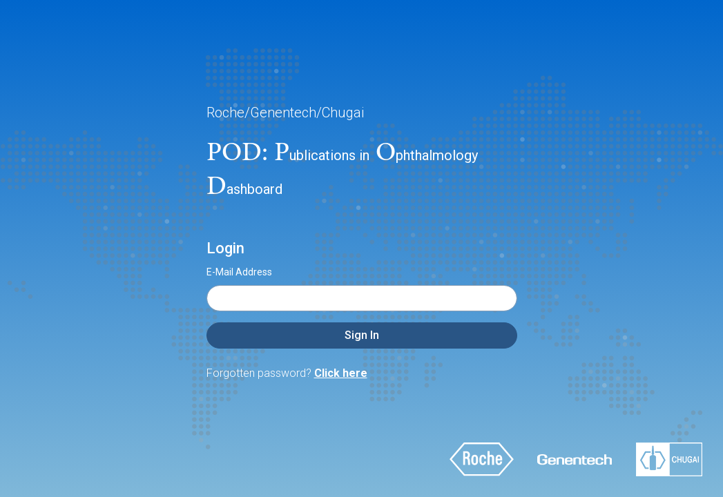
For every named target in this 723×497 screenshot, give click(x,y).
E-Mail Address (239, 271)
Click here (340, 373)
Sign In (362, 335)
